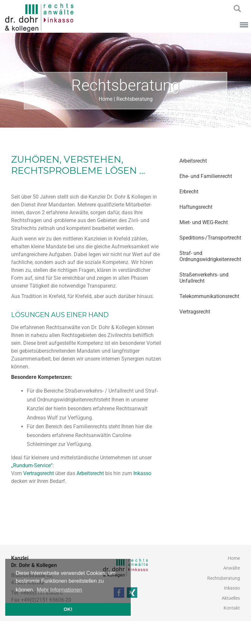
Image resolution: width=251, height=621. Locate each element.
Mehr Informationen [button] (59, 590)
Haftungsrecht (195, 207)
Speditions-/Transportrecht (209, 238)
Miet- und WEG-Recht (203, 222)
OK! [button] (68, 609)
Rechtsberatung (134, 99)
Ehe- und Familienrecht (205, 176)
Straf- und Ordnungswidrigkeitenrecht (209, 256)
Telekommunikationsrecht (209, 296)
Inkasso (142, 473)
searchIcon (237, 9)
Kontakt (232, 608)
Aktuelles (231, 598)
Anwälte (231, 568)
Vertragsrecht (194, 312)
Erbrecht (188, 191)
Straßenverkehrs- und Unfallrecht (203, 278)
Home (105, 99)
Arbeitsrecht (193, 161)
